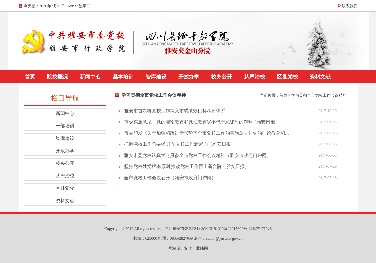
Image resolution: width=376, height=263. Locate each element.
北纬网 (202, 248)
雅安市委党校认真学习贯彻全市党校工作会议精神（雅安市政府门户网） (197, 155)
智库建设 (155, 76)
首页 (30, 76)
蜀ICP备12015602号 (231, 228)
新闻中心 (90, 76)
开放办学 (188, 76)
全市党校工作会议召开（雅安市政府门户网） (170, 177)
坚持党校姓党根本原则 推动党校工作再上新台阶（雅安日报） (187, 166)
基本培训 (123, 76)
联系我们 (350, 6)
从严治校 (254, 76)
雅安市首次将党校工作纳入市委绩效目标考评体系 (174, 110)
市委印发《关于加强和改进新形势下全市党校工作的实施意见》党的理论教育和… (207, 133)
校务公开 (221, 76)
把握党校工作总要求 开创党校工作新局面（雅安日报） (180, 144)
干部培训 (65, 125)
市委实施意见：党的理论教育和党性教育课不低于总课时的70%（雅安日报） (202, 122)
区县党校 (287, 76)
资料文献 (320, 76)
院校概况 (57, 76)
